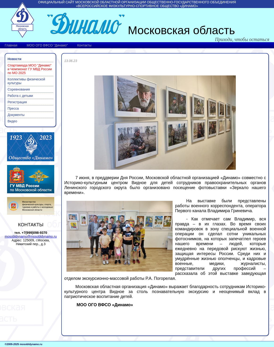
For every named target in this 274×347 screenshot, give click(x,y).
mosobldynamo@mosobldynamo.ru (31, 236)
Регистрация (17, 102)
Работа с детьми (20, 96)
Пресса (13, 108)
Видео (12, 121)
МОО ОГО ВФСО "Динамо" (47, 45)
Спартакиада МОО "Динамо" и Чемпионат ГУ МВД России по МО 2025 (30, 69)
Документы (16, 115)
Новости (14, 59)
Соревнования (19, 89)
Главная (11, 45)
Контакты (84, 45)
